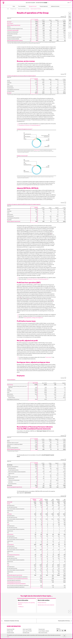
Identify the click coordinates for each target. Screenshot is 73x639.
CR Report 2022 (10, 631)
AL (24, 190)
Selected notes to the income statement (46, 604)
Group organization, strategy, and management (33, 317)
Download (62, 16)
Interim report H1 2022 (27, 629)
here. (8, 636)
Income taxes (48, 357)
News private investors (43, 632)
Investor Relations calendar (44, 631)
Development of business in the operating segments (29, 125)
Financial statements (42, 602)
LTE (28, 298)
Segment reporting (36, 150)
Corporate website (10, 632)
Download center (26, 632)
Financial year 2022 (10, 629)
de (68, 2)
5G (52, 300)
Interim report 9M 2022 (27, 631)
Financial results (42, 629)
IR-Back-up (21, 606)
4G (20, 297)
